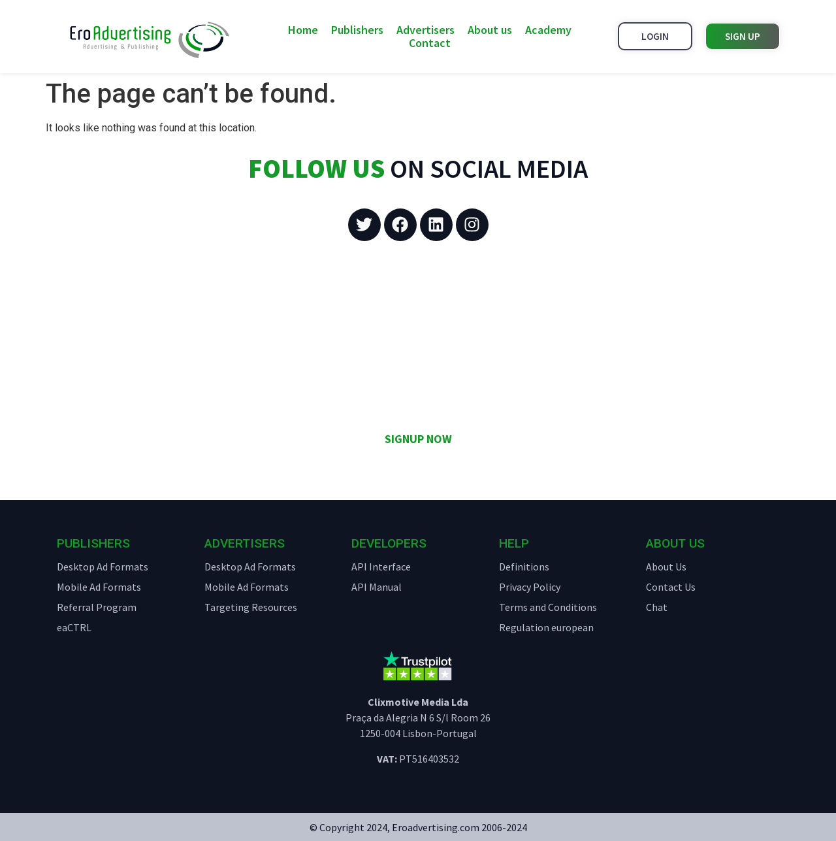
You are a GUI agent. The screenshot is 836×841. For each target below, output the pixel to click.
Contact (430, 43)
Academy (548, 30)
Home (303, 30)
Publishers (357, 30)
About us (490, 30)
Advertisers (425, 30)
